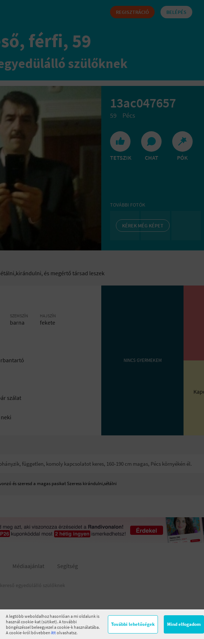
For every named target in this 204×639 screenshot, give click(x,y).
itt (53, 632)
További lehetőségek (133, 624)
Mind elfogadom (184, 624)
